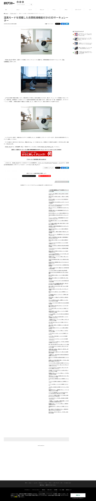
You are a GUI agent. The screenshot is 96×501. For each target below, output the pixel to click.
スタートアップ (78, 9)
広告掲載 (55, 488)
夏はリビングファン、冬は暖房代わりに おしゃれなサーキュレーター (59, 235)
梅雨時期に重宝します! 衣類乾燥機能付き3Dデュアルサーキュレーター (59, 211)
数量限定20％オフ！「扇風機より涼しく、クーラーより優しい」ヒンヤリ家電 (59, 390)
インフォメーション (67, 481)
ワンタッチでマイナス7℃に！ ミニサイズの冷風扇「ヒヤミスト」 (58, 339)
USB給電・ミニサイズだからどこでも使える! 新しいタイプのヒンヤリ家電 (58, 371)
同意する (78, 495)
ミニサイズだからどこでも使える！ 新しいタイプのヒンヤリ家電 (58, 347)
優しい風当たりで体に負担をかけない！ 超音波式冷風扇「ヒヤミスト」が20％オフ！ (58, 410)
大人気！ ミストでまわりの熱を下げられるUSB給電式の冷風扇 (59, 303)
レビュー (18, 9)
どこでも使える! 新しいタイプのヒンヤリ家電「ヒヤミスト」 (58, 309)
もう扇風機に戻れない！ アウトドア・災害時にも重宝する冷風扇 (58, 295)
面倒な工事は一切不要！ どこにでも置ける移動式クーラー (58, 240)
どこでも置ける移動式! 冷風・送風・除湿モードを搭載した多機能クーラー (58, 224)
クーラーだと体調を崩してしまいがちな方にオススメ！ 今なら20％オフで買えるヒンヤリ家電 (58, 393)
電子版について (68, 488)
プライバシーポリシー (36, 488)
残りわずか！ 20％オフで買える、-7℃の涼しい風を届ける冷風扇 (58, 412)
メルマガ (60, 163)
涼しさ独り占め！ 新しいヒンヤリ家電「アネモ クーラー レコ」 (58, 323)
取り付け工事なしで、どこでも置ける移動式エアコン (59, 213)
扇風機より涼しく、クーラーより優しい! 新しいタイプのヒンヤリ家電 (58, 257)
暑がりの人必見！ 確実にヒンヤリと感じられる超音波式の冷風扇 (58, 352)
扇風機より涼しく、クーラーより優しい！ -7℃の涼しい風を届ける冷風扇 (59, 373)
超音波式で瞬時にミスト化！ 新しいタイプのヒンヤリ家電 (58, 289)
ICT (61, 481)
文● (46, 23)
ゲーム (54, 9)
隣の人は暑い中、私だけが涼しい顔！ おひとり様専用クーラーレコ (58, 287)
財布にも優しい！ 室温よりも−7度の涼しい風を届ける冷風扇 (58, 298)
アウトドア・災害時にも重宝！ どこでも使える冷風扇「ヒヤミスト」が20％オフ (58, 396)
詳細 (16, 496)
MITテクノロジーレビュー (51, 483)
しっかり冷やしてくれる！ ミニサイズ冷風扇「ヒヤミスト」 (58, 334)
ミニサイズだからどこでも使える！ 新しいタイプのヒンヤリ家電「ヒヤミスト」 (58, 368)
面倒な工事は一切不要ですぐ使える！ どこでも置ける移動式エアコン (58, 251)
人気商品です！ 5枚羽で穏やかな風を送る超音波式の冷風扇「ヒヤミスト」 (59, 355)
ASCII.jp (42, 483)
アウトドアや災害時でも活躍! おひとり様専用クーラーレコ (58, 382)
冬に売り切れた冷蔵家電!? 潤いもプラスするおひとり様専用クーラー (59, 263)
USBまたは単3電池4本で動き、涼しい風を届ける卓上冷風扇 (59, 260)
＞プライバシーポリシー (78, 498)
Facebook (55, 163)
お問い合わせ (49, 488)
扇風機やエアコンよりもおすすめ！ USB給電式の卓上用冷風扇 (59, 265)
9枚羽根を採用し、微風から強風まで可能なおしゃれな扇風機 (58, 232)
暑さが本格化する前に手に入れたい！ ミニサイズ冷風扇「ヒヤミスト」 (58, 306)
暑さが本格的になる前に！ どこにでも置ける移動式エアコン (58, 275)
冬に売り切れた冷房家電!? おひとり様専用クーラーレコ (59, 379)
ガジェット (42, 9)
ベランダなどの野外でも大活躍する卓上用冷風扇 (58, 270)
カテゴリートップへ (61, 181)
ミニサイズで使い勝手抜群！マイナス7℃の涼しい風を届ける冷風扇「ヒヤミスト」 (58, 254)
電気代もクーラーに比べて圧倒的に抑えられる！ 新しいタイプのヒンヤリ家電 (59, 376)
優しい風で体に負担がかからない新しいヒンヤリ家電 (59, 344)
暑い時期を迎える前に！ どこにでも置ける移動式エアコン (58, 221)
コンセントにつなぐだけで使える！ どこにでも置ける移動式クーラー (58, 243)
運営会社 (43, 488)
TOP (6, 9)
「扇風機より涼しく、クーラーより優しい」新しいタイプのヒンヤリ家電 (59, 320)
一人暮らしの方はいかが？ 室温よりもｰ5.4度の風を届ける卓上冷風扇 (59, 268)
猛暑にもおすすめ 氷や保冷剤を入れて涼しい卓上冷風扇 (58, 273)
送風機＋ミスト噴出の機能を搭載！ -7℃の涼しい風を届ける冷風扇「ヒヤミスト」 (59, 361)
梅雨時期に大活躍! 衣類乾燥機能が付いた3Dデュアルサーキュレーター (59, 226)
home (6, 13)
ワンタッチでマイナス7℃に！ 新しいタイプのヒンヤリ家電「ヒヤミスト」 (59, 365)
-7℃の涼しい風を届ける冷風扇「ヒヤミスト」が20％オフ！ (59, 387)
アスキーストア (13, 13)
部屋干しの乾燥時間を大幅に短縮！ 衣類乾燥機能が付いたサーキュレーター (58, 238)
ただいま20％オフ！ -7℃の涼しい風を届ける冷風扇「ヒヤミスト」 (58, 398)
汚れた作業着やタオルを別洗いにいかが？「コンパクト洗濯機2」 (59, 202)
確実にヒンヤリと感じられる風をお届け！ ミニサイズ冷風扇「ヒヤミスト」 (58, 317)
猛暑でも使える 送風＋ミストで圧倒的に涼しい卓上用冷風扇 (58, 278)
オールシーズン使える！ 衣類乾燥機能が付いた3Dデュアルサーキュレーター (58, 218)
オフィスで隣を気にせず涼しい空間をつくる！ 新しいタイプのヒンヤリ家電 (58, 300)
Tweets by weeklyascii (41, 445)
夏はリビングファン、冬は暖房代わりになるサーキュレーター (59, 208)
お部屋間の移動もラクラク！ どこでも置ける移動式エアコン (58, 328)
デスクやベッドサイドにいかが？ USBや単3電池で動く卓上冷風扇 (59, 281)
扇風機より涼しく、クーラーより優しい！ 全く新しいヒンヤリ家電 (58, 331)
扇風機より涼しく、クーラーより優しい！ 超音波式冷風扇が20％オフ (58, 404)
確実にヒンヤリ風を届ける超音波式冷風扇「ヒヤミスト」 (59, 358)
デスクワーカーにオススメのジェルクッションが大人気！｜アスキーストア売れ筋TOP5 (59, 205)
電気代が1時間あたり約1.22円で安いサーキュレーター (58, 215)
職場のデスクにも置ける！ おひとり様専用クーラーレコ (58, 292)
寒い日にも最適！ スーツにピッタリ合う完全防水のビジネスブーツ (58, 200)
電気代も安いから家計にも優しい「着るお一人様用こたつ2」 (59, 197)
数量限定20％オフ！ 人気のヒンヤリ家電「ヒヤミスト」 (58, 407)
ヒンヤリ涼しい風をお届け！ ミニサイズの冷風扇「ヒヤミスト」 (58, 336)
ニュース (30, 9)
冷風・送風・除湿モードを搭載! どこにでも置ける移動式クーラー (58, 325)
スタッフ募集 (61, 488)
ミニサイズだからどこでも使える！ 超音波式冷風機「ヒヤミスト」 (58, 249)
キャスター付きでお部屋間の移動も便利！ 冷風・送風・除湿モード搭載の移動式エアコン (58, 284)
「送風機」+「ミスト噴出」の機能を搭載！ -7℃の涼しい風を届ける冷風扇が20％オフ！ (59, 401)
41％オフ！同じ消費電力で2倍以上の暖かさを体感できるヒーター (58, 194)
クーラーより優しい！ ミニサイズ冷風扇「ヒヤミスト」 (58, 385)
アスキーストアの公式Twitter (45, 163)
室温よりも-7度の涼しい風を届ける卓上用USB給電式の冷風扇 (59, 246)
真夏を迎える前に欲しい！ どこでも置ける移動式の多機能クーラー (58, 229)
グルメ (66, 9)
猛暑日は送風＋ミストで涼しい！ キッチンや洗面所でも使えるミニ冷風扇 (58, 312)
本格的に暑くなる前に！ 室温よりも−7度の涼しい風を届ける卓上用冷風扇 (58, 349)
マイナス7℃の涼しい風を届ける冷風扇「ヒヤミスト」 (59, 362)
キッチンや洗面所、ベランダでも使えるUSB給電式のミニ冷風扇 (59, 314)
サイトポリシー (27, 488)
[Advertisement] (68, 3)
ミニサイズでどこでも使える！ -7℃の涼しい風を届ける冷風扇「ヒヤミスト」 (59, 342)
